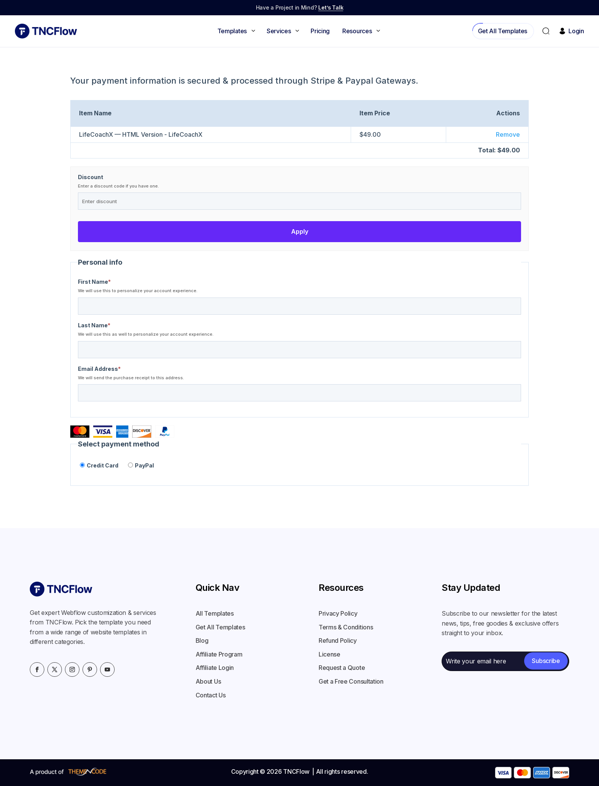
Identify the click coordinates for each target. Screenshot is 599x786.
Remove (508, 134)
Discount (90, 177)
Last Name (94, 325)
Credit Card (99, 465)
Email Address (99, 369)
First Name (94, 282)
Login (571, 31)
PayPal (141, 465)
